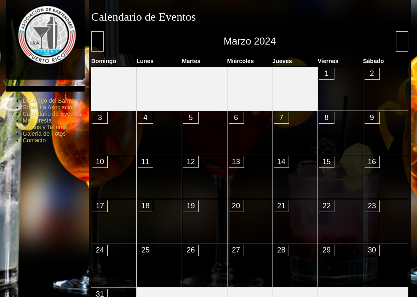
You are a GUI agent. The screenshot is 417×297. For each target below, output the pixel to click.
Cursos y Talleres (45, 127)
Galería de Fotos (44, 133)
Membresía (37, 120)
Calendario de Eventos (52, 114)
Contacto (34, 140)
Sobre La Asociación (49, 107)
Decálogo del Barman (50, 100)
